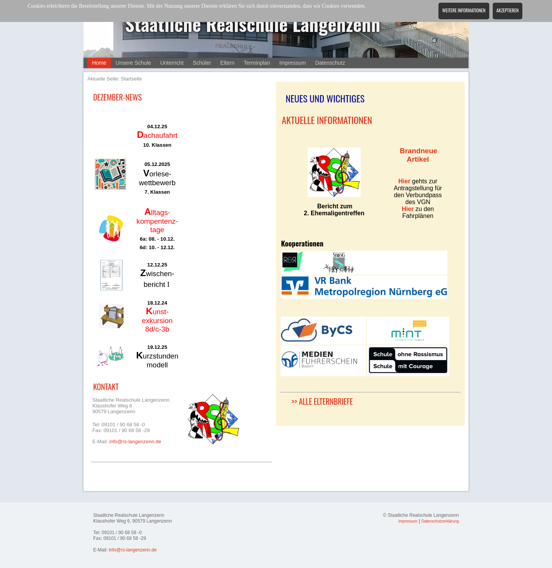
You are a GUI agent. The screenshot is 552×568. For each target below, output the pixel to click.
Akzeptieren (508, 10)
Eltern (227, 63)
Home (99, 63)
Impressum (292, 63)
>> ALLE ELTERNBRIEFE (322, 401)
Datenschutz (330, 63)
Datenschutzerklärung (440, 521)
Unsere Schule (133, 63)
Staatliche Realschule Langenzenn (253, 23)
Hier (404, 181)
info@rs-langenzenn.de (135, 441)
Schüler (202, 63)
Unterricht (172, 63)
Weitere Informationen (463, 10)
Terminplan (257, 63)
